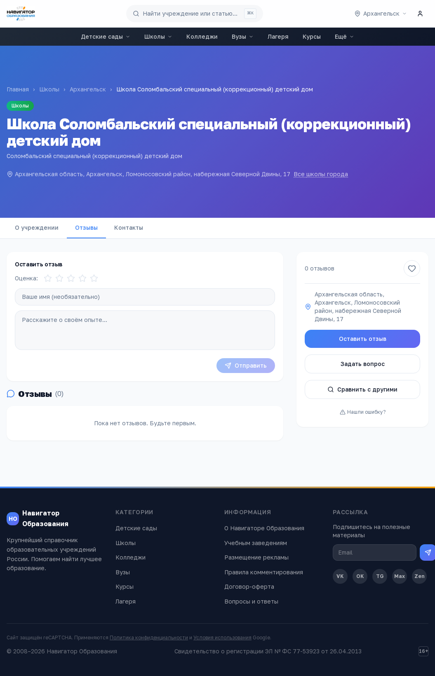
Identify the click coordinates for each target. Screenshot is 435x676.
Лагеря (278, 36)
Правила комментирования (263, 572)
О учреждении (37, 227)
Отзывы (86, 227)
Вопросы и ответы (251, 601)
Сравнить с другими (362, 389)
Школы (158, 36)
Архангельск (88, 89)
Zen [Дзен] (419, 576)
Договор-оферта (249, 586)
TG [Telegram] (380, 576)
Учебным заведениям (255, 542)
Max (399, 576)
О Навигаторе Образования (264, 527)
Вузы (243, 36)
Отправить (246, 365)
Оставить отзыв (362, 338)
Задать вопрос (363, 363)
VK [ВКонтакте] (340, 576)
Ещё (344, 36)
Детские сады (105, 36)
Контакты (128, 227)
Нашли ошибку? (363, 412)
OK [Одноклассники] (360, 576)
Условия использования (222, 637)
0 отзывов (319, 268)
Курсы (312, 36)
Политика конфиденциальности (149, 637)
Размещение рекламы (256, 557)
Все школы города (321, 173)
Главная (18, 89)
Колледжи (202, 36)
